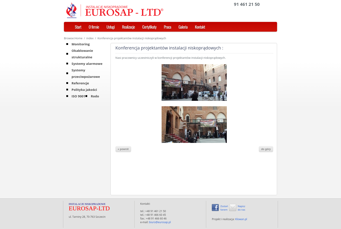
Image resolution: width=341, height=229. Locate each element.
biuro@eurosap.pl (160, 222)
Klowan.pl (241, 219)
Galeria (183, 27)
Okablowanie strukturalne (82, 53)
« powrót (123, 149)
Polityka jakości (84, 89)
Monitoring (81, 44)
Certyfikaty (149, 27)
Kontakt (200, 27)
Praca (167, 27)
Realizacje (128, 27)
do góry (266, 149)
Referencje (80, 83)
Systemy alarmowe (87, 63)
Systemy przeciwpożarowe (86, 73)
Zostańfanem (224, 207)
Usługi (110, 27)
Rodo (95, 96)
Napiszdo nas (241, 207)
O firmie (94, 27)
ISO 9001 (78, 96)
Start (78, 27)
